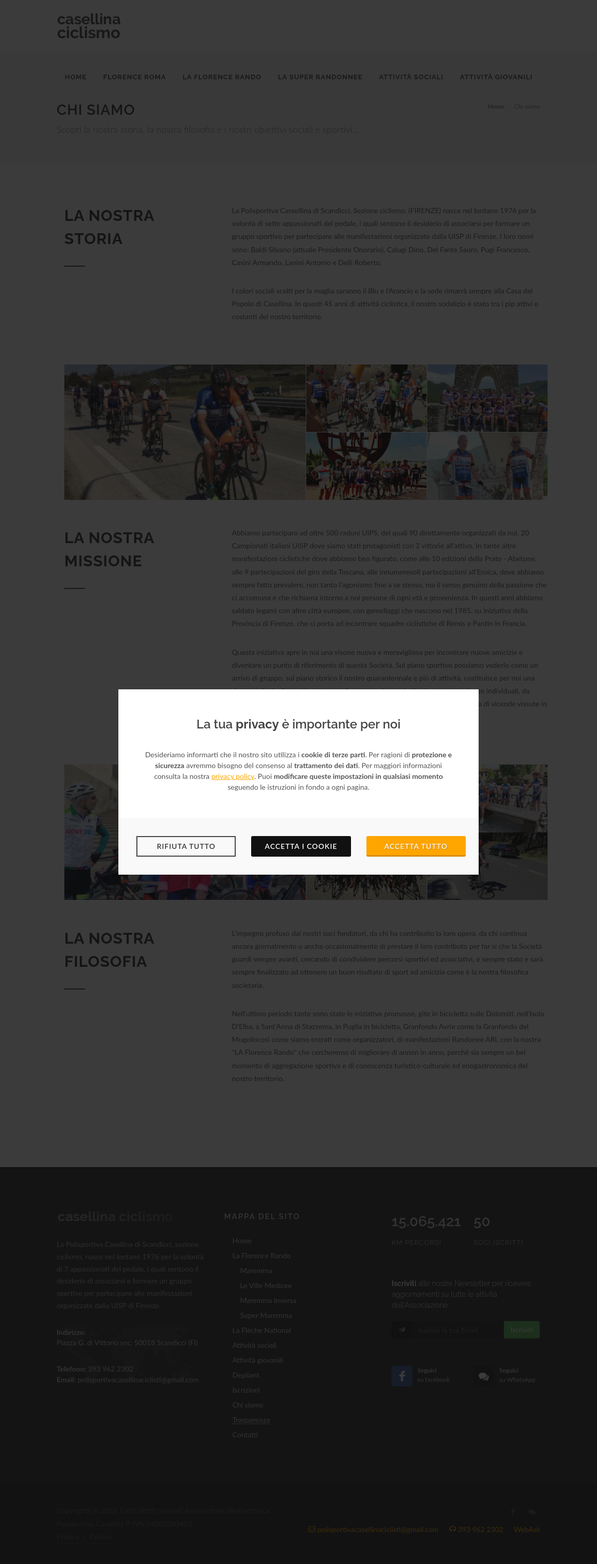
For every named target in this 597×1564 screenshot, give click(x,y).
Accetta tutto (416, 846)
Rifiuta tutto (186, 846)
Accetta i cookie (301, 846)
